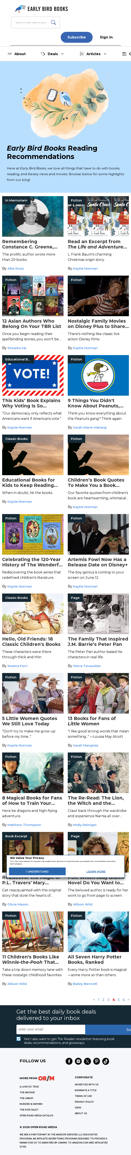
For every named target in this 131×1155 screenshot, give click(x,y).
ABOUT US (81, 1113)
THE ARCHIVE (27, 1092)
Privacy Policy (84, 1102)
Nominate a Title (85, 1090)
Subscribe (77, 37)
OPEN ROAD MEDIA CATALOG (36, 1115)
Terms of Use (83, 1096)
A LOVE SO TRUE (29, 1086)
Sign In (106, 37)
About (17, 54)
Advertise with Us (87, 1084)
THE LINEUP (26, 1098)
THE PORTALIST (29, 1109)
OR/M (78, 1107)
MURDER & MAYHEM (31, 1104)
